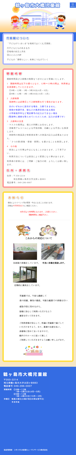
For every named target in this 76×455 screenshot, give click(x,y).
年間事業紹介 (18, 206)
